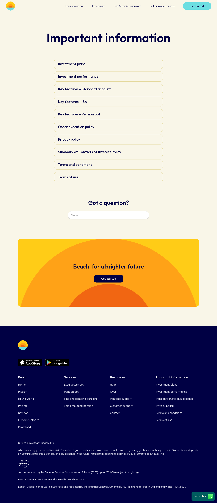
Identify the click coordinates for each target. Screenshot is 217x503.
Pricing (22, 406)
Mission (22, 391)
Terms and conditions (169, 413)
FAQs (113, 391)
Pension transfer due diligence (174, 399)
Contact (115, 413)
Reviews (23, 413)
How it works (26, 399)
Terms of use (164, 420)
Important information (172, 377)
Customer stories (28, 420)
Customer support (121, 406)
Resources (117, 377)
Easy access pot (74, 6)
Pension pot (98, 6)
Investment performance (171, 391)
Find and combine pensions (80, 399)
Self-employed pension (162, 6)
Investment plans (166, 384)
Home (22, 384)
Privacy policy (165, 406)
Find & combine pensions (127, 6)
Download (24, 427)
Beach (22, 377)
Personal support (121, 399)
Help (113, 384)
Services (70, 377)
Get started (197, 6)
